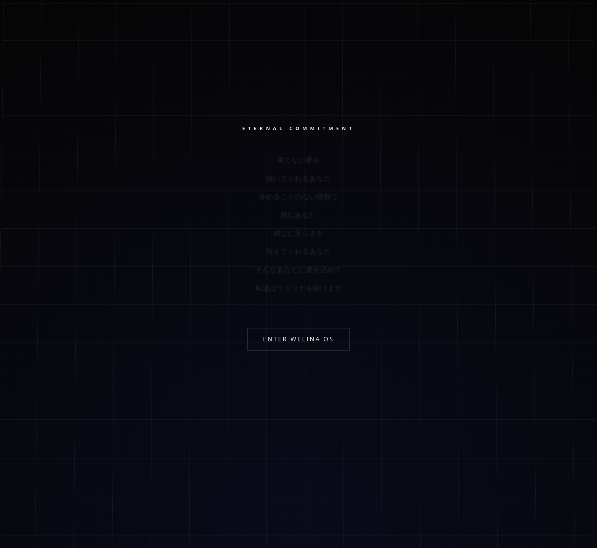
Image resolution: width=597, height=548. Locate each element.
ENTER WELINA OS (298, 339)
